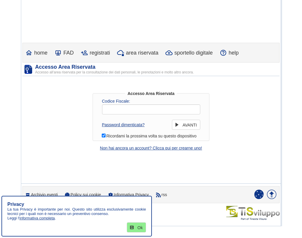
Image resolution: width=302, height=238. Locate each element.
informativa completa (37, 218)
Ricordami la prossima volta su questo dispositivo (151, 136)
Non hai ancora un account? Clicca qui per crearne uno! (151, 148)
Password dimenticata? (123, 124)
